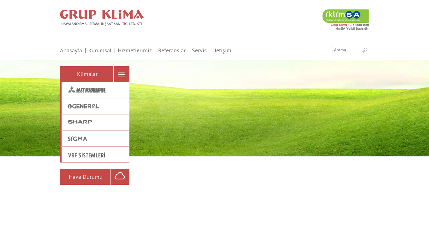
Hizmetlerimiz (135, 50)
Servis (199, 50)
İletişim (222, 50)
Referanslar (172, 50)
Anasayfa (71, 50)
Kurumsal (99, 50)
